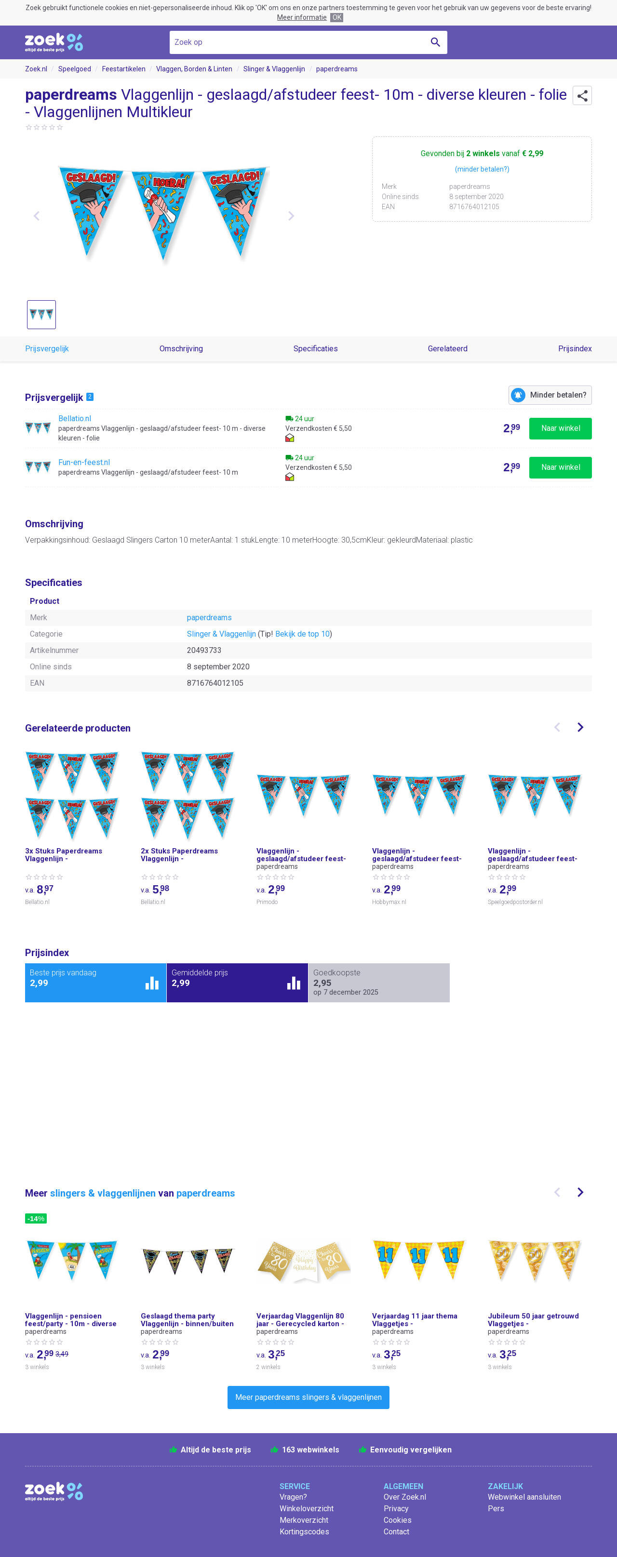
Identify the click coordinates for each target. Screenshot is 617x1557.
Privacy (396, 1508)
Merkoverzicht (304, 1520)
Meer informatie (302, 17)
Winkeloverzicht (307, 1508)
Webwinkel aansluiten (524, 1497)
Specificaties (316, 348)
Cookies (398, 1520)
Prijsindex (575, 348)
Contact (396, 1531)
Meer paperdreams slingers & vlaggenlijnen (308, 1397)
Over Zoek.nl (405, 1497)
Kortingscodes (304, 1531)
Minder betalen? (558, 394)
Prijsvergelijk (47, 348)
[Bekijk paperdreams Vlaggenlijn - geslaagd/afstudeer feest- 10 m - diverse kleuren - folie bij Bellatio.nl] (308, 428)
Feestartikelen (124, 69)
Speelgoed (74, 69)
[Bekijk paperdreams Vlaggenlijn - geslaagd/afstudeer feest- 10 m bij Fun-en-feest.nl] (308, 467)
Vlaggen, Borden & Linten (194, 69)
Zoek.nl (36, 69)
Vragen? (293, 1497)
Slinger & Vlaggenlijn (274, 69)
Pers (496, 1508)
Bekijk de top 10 (302, 634)
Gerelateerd (448, 348)
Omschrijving (181, 348)
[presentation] (557, 727)
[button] (582, 95)
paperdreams (337, 69)
